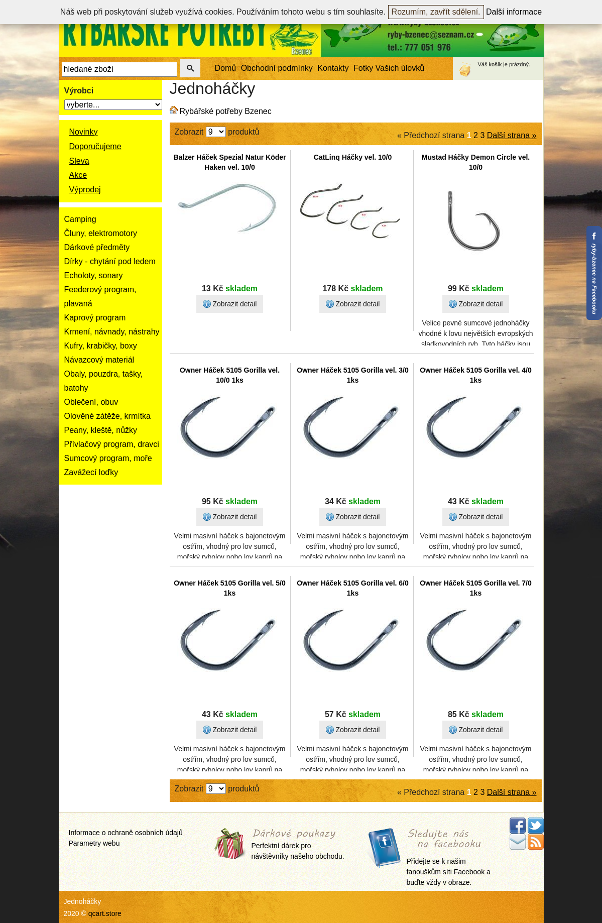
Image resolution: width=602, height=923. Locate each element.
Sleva (79, 161)
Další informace (514, 12)
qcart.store (105, 913)
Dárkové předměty (97, 247)
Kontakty (332, 68)
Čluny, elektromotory (101, 233)
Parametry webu (94, 843)
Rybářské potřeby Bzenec (226, 111)
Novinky (83, 132)
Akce (78, 175)
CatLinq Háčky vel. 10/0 (353, 157)
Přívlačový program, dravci (111, 444)
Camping (80, 219)
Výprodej (85, 189)
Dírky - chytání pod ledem (110, 261)
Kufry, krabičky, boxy (100, 345)
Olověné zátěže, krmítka (107, 416)
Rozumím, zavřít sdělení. (436, 12)
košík (495, 64)
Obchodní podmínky (277, 68)
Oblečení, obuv (91, 402)
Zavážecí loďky (91, 472)
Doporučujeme (95, 146)
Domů (225, 68)
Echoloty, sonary (93, 275)
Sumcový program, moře (108, 458)
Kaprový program (95, 317)
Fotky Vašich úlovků (388, 68)
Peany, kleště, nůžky (101, 430)
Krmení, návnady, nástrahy (112, 331)
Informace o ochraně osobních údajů (126, 833)
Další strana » (512, 135)
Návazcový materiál (99, 360)
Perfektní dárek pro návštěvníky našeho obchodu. (298, 845)
